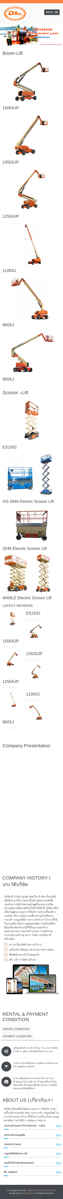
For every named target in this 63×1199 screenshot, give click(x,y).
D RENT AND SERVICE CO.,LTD (41, 1190)
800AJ (8, 379)
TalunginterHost (28, 1193)
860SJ (8, 325)
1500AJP (11, 108)
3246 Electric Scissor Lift (25, 548)
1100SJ (9, 270)
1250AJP (11, 216)
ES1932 (10, 447)
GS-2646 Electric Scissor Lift (28, 501)
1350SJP (11, 162)
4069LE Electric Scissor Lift (27, 598)
